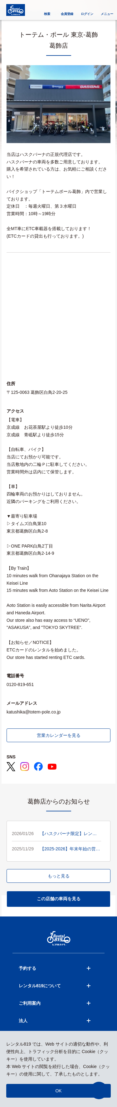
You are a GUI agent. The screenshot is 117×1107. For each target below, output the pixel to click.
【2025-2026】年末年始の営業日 (70, 849)
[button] (99, 1090)
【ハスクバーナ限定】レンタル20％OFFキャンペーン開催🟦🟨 (68, 834)
